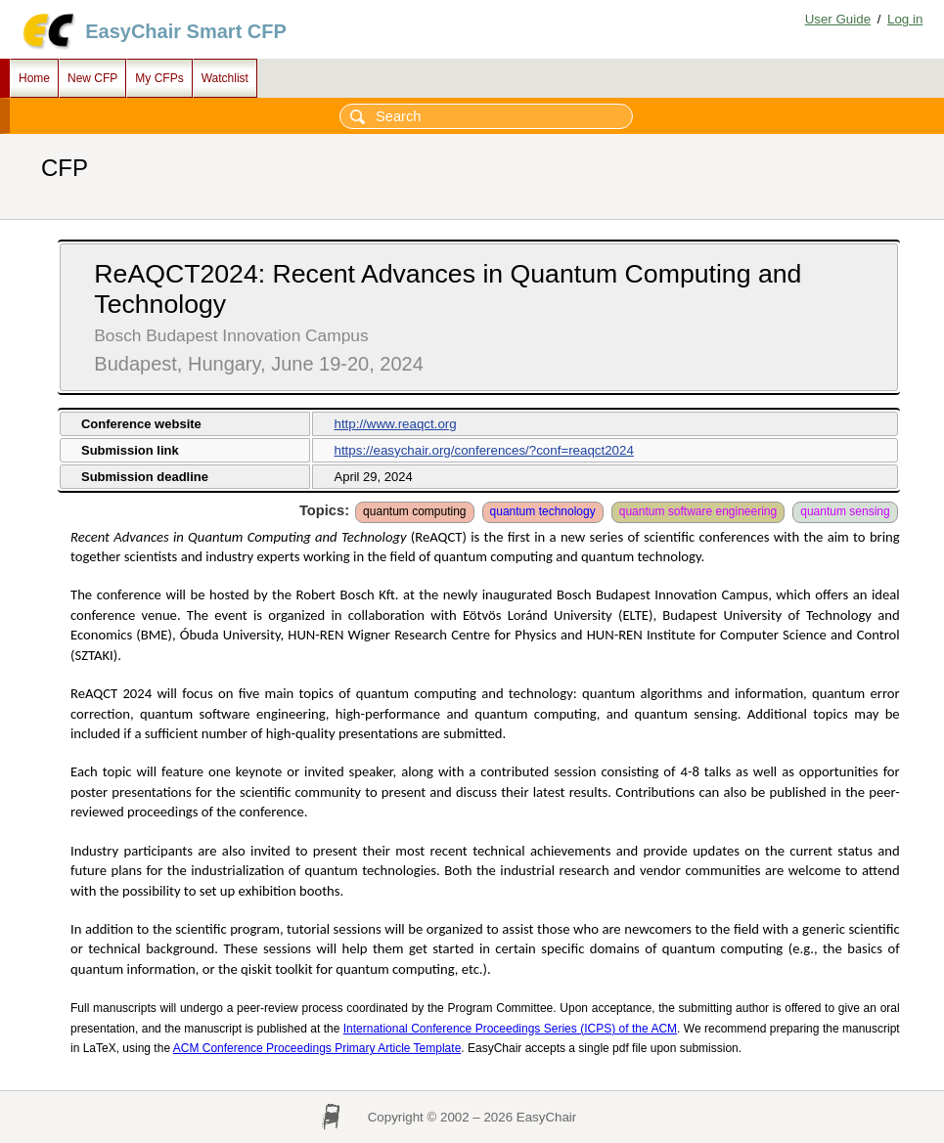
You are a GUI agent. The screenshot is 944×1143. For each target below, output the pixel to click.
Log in (904, 19)
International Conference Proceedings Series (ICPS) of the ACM (510, 1028)
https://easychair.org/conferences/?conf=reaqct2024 (483, 450)
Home (34, 78)
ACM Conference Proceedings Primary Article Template (317, 1048)
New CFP (92, 78)
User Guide (838, 19)
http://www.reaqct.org (395, 424)
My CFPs (159, 78)
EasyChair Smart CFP (186, 31)
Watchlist (225, 78)
